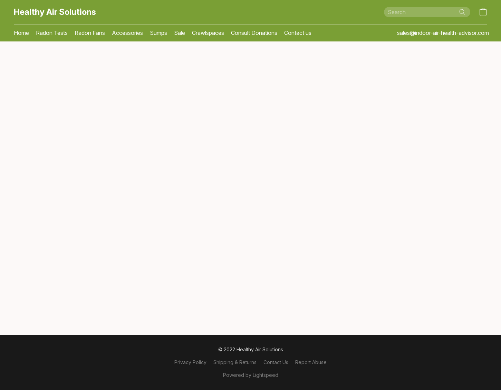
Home (21, 32)
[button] (55, 12)
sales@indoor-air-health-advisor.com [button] (443, 32)
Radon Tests (52, 32)
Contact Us (275, 362)
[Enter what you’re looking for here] (427, 12)
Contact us (297, 32)
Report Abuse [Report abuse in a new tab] (311, 362)
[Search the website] (462, 12)
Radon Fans (90, 32)
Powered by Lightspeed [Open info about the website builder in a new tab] (250, 375)
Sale (179, 32)
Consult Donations (254, 32)
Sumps (158, 32)
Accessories (127, 32)
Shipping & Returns (235, 362)
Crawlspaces (208, 32)
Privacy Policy (190, 362)
